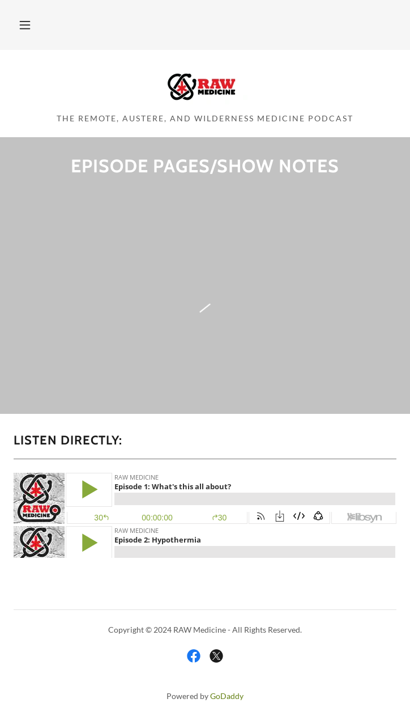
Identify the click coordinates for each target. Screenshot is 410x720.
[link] (205, 86)
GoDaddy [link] (227, 696)
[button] (25, 25)
